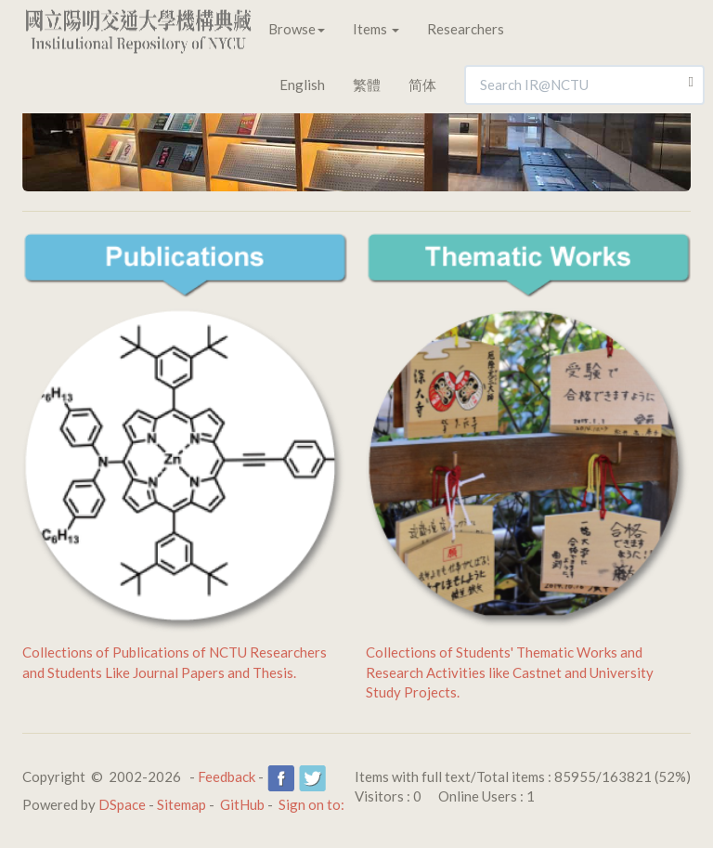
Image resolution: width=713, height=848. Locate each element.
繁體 (367, 84)
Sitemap (181, 804)
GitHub (242, 804)
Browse (296, 28)
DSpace (122, 804)
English (302, 84)
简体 (422, 84)
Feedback (226, 776)
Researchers (465, 28)
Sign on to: (311, 804)
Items (376, 28)
